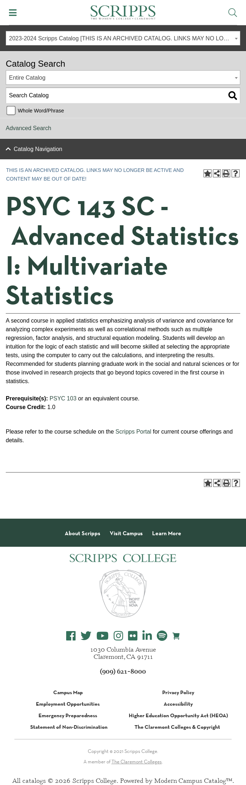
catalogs (34, 780)
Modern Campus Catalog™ (193, 780)
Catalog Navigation (38, 149)
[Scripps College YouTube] (102, 636)
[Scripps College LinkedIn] (147, 636)
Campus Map (68, 692)
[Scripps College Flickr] (132, 636)
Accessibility (178, 704)
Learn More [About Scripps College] (166, 533)
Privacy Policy (178, 692)
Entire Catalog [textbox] (27, 78)
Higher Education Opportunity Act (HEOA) (178, 715)
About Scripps (82, 533)
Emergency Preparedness (67, 715)
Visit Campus (126, 533)
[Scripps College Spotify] (162, 636)
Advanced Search (28, 128)
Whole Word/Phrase (41, 111)
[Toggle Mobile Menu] (13, 12)
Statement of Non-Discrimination (69, 727)
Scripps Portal (133, 432)
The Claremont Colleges (136, 761)
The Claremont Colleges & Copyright (177, 727)
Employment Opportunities (68, 704)
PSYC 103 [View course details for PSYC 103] (63, 398)
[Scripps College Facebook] (71, 636)
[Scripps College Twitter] (86, 636)
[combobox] (123, 38)
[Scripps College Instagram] (118, 636)
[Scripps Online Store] (176, 635)
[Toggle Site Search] (232, 12)
